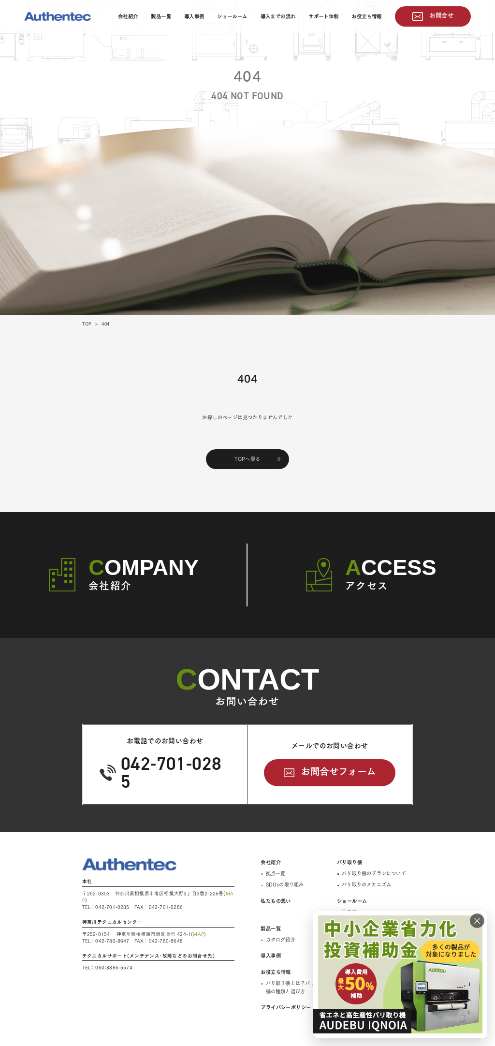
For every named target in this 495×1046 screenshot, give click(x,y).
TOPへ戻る (247, 459)
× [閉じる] (477, 921)
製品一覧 (161, 16)
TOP (87, 324)
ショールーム (232, 16)
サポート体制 (323, 16)
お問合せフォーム (338, 771)
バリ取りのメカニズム (366, 884)
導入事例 (194, 16)
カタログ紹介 (280, 939)
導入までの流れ (278, 16)
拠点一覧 (276, 873)
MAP (198, 934)
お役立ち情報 (366, 16)
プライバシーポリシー (286, 1007)
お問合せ (441, 15)
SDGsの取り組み (285, 884)
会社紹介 (128, 16)
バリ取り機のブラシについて (374, 873)
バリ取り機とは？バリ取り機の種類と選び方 (295, 987)
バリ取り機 (349, 862)
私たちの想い (276, 901)
